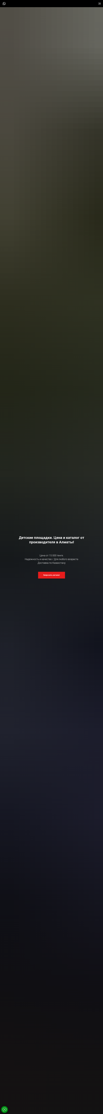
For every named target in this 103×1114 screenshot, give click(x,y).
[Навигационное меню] (99, 3)
